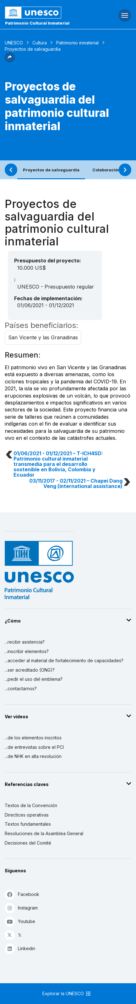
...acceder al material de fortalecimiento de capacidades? (64, 660)
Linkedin (20, 948)
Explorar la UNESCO (66, 993)
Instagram (21, 908)
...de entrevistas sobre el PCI (34, 747)
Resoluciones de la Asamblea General (44, 833)
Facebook (22, 894)
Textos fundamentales (28, 824)
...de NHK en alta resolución (33, 756)
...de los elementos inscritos (33, 737)
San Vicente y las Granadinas (43, 337)
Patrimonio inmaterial (77, 42)
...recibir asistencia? (25, 642)
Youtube (20, 921)
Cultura (39, 42)
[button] (10, 60)
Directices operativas (27, 815)
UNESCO (14, 42)
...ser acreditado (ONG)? (30, 670)
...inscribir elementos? (27, 651)
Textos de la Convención (31, 805)
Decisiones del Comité (28, 843)
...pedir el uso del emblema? (34, 679)
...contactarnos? (21, 688)
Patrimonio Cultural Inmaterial (37, 23)
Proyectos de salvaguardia (51, 169)
